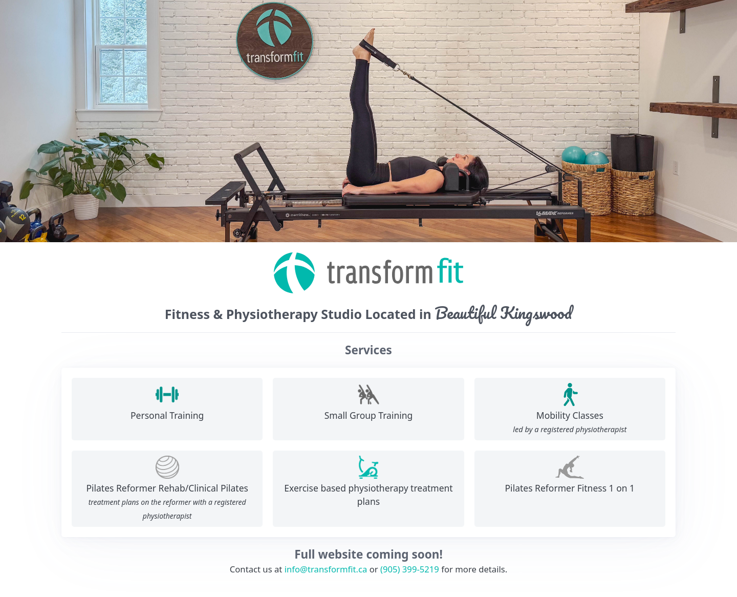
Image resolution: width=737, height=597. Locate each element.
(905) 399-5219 (409, 569)
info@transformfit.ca (326, 569)
